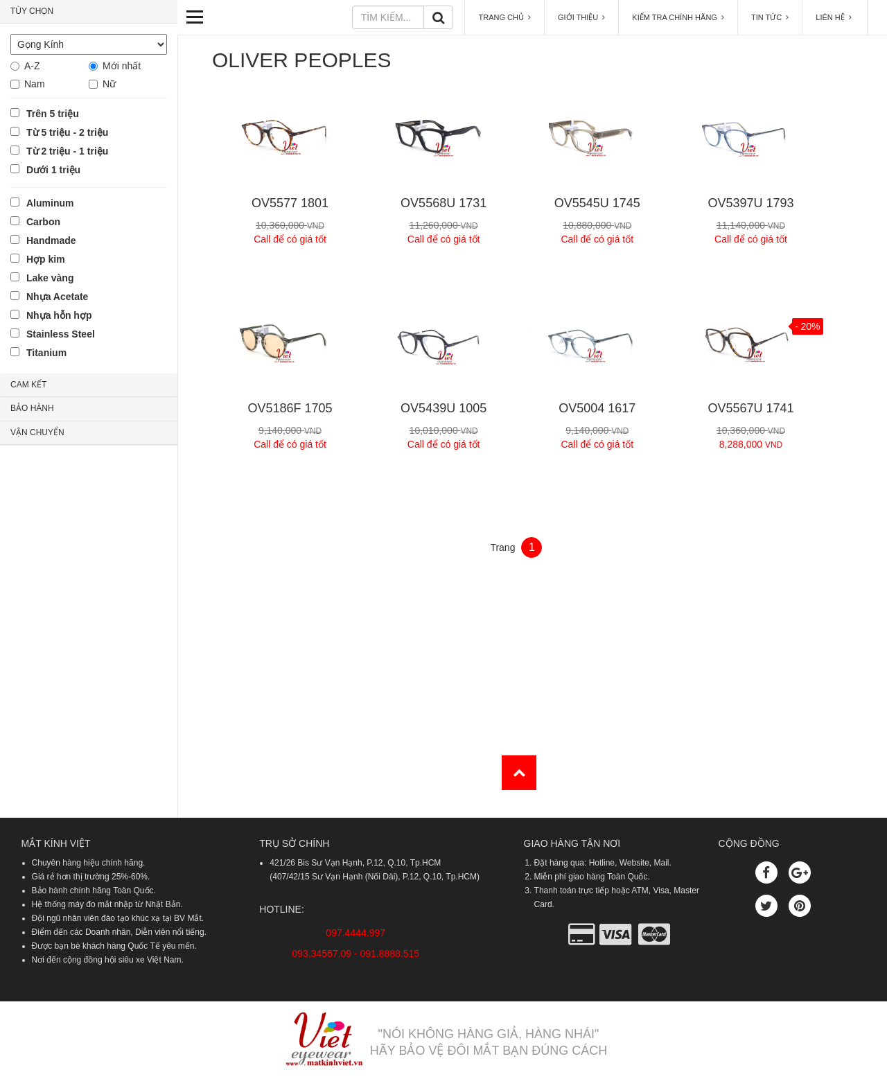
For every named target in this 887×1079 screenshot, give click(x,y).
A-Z (32, 65)
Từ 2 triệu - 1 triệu (67, 151)
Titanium (46, 352)
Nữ (109, 83)
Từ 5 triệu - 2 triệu (67, 132)
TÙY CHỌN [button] (31, 11)
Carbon (43, 221)
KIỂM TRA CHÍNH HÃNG (678, 17)
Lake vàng (49, 277)
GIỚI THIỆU (581, 17)
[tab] (88, 12)
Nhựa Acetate (57, 296)
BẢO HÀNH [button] (32, 408)
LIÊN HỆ (835, 17)
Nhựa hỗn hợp (58, 315)
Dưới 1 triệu (53, 169)
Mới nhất (122, 65)
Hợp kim (45, 259)
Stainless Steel (60, 334)
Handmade (51, 240)
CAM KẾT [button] (28, 384)
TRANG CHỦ (504, 17)
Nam (34, 83)
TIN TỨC (770, 17)
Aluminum (49, 203)
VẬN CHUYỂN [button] (37, 432)
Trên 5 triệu (52, 113)
